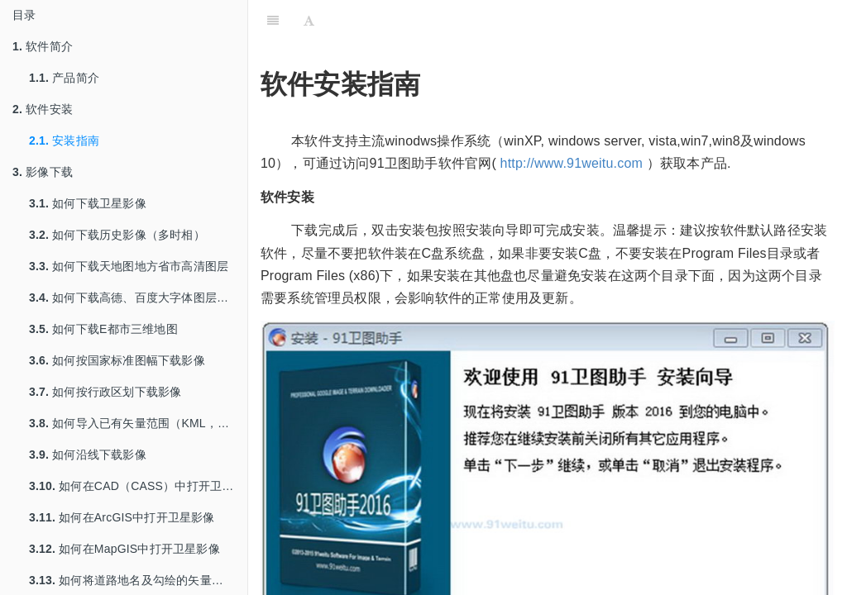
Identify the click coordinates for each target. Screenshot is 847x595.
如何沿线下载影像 (87, 454)
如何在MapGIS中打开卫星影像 (124, 548)
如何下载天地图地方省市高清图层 (128, 266)
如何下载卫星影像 (87, 203)
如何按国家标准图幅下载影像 (117, 360)
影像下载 (42, 171)
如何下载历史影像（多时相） (117, 234)
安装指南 (64, 140)
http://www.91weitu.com (571, 163)
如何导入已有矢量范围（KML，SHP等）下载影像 (138, 423)
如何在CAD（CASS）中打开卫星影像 (138, 486)
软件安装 (42, 109)
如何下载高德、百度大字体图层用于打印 (138, 297)
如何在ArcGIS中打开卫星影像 (122, 517)
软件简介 (42, 46)
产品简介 (64, 77)
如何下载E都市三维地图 (103, 329)
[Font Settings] (309, 20)
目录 (24, 14)
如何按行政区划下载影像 (105, 391)
